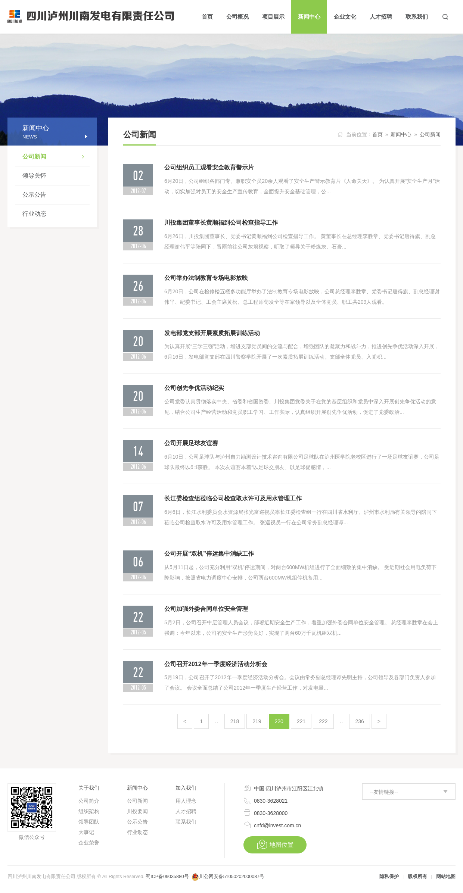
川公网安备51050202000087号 (231, 876)
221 (301, 721)
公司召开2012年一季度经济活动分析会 (215, 664)
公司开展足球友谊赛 (191, 443)
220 (279, 721)
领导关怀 (34, 175)
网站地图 (446, 876)
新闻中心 (401, 134)
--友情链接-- (384, 792)
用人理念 (185, 801)
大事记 (86, 832)
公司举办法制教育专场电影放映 (206, 278)
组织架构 (88, 811)
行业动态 (34, 213)
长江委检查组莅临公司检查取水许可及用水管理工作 (233, 498)
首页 (377, 134)
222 (323, 721)
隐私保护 (389, 876)
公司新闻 (56, 157)
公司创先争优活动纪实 (194, 388)
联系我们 (185, 822)
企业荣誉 (88, 843)
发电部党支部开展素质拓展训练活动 (212, 333)
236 (359, 721)
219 (256, 721)
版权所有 (417, 876)
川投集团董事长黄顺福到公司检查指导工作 (221, 222)
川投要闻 (137, 811)
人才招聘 (185, 811)
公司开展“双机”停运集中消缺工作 (209, 553)
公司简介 (88, 801)
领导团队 (88, 822)
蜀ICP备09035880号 (167, 876)
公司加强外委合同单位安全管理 (206, 609)
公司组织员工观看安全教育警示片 (209, 167)
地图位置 (275, 844)
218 (234, 721)
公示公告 (34, 194)
